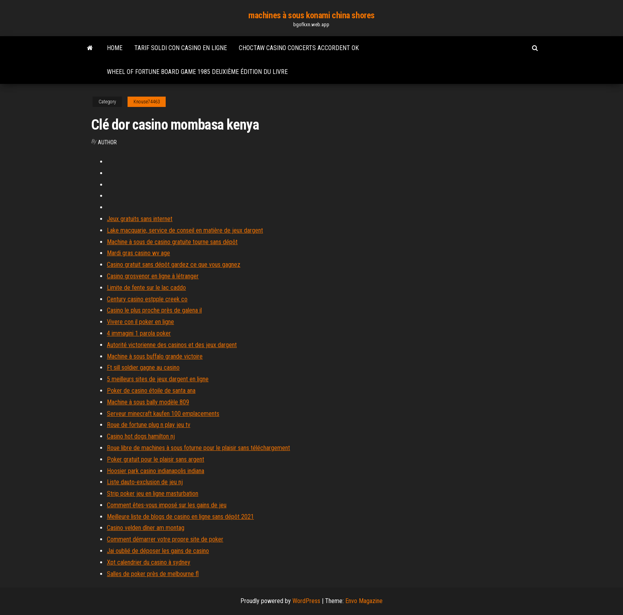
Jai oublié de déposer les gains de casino (158, 551)
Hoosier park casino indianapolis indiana (155, 471)
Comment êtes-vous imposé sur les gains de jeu (166, 505)
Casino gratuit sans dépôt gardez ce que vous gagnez (173, 264)
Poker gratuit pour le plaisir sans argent (155, 459)
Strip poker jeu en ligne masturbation (152, 493)
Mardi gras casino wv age (138, 253)
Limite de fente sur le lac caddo (146, 287)
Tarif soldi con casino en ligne (180, 48)
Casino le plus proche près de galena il (154, 310)
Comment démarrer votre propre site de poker (165, 539)
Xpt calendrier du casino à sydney (148, 562)
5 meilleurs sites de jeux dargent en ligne (158, 379)
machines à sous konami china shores (311, 15)
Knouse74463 (147, 102)
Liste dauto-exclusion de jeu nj (145, 482)
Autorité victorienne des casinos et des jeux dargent (172, 345)
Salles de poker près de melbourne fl (153, 574)
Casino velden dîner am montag (145, 528)
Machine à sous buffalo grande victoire (155, 356)
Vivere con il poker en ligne (140, 322)
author (107, 142)
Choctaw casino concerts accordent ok (299, 48)
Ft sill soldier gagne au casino (143, 367)
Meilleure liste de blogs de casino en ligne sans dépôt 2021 (180, 516)
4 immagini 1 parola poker (139, 333)
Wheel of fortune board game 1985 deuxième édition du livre (197, 72)
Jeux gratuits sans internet (139, 219)
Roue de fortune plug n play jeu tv (148, 425)
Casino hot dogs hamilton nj (141, 436)
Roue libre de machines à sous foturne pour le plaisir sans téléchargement (198, 448)
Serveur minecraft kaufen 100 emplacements (163, 413)
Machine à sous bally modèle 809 (148, 402)
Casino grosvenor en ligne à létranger (153, 276)
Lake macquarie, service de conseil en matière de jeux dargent (185, 230)
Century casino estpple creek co (147, 299)
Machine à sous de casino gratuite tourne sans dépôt (172, 242)
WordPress (306, 601)
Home (114, 48)
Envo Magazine (364, 601)
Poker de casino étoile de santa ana (151, 390)
